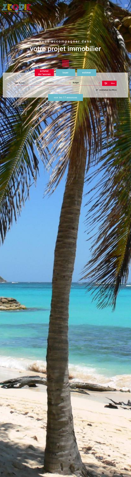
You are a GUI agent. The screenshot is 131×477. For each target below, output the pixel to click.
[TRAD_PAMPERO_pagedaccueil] (16, 13)
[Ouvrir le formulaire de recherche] (109, 83)
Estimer (86, 72)
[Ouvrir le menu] (127, 5)
